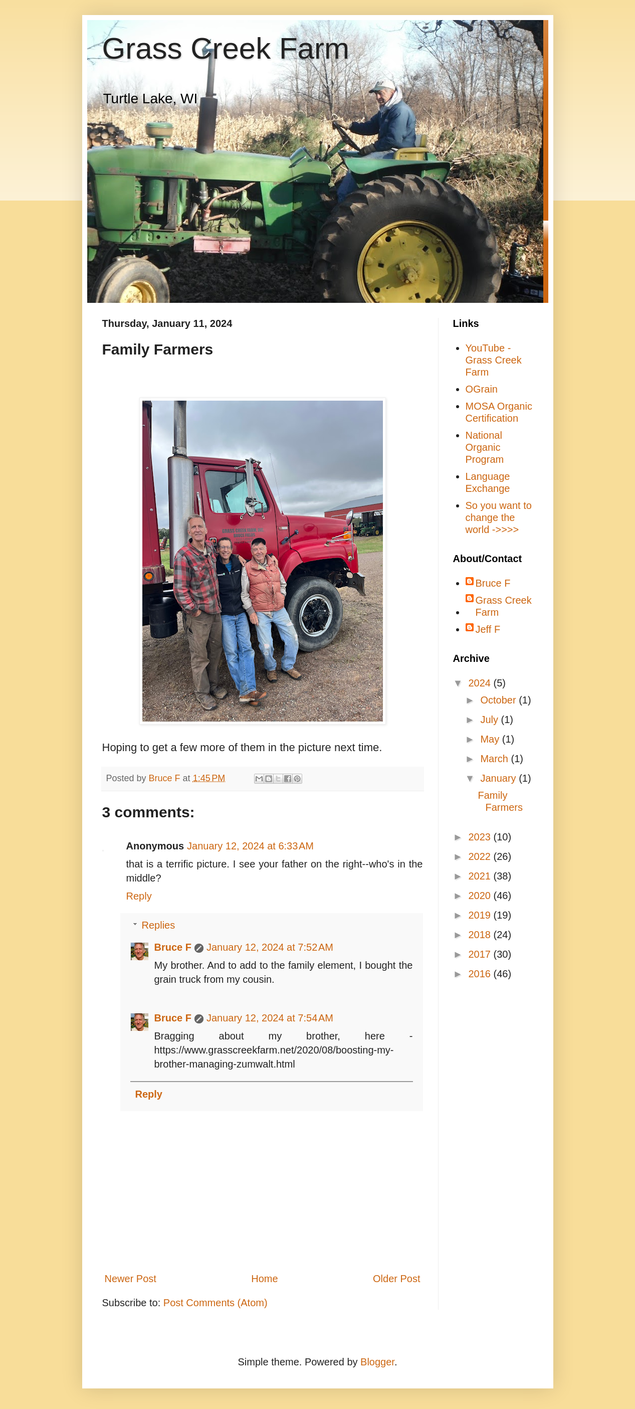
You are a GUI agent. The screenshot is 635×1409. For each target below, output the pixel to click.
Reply (139, 896)
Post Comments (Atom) (215, 1302)
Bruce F (172, 947)
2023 (480, 836)
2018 (480, 934)
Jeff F (488, 629)
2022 (480, 856)
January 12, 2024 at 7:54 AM (269, 1017)
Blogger (377, 1361)
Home (264, 1278)
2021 (480, 876)
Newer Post (130, 1278)
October (499, 700)
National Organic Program (485, 447)
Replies (158, 925)
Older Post (396, 1278)
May (491, 739)
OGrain (482, 389)
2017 (480, 954)
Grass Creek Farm (225, 48)
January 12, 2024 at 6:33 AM (250, 845)
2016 (480, 973)
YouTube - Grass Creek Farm (494, 360)
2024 (480, 682)
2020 (480, 895)
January (499, 778)
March (495, 758)
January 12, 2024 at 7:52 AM (269, 947)
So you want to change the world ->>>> (499, 517)
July (490, 719)
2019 (480, 915)
